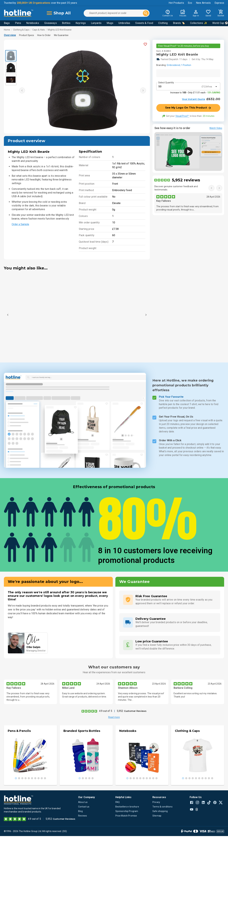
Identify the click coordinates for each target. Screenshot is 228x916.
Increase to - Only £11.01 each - (195, 92)
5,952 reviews (186, 180)
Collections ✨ (198, 23)
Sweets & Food (144, 23)
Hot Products (176, 2)
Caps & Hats (38, 29)
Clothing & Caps (21, 29)
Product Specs (26, 35)
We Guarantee (61, 35)
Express (219, 2)
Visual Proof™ (182, 116)
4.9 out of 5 (105, 710)
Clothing (163, 23)
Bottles (66, 23)
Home (7, 29)
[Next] (146, 315)
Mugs (110, 23)
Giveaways (50, 23)
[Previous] (8, 315)
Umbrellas (124, 23)
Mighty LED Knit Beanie (60, 29)
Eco (190, 2)
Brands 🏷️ (179, 23)
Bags (7, 23)
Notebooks (32, 23)
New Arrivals (203, 2)
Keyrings (81, 23)
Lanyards (96, 23)
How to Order (44, 35)
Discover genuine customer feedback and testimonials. (176, 188)
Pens (18, 23)
